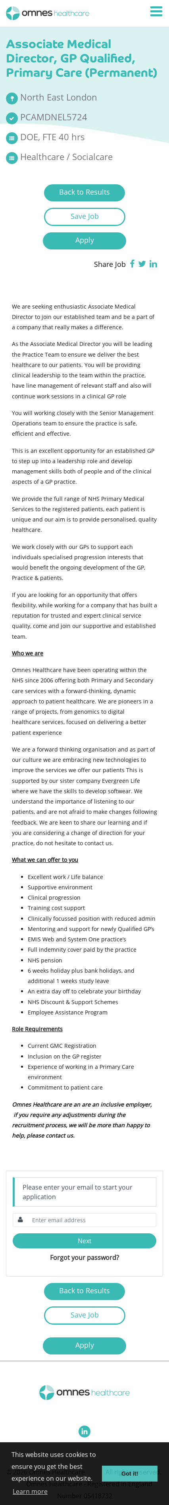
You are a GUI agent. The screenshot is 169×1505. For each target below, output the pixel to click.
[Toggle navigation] (157, 12)
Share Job (110, 264)
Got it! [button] (129, 1473)
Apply (84, 240)
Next (85, 1240)
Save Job (85, 216)
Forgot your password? (84, 1257)
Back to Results (84, 192)
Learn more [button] (30, 1491)
